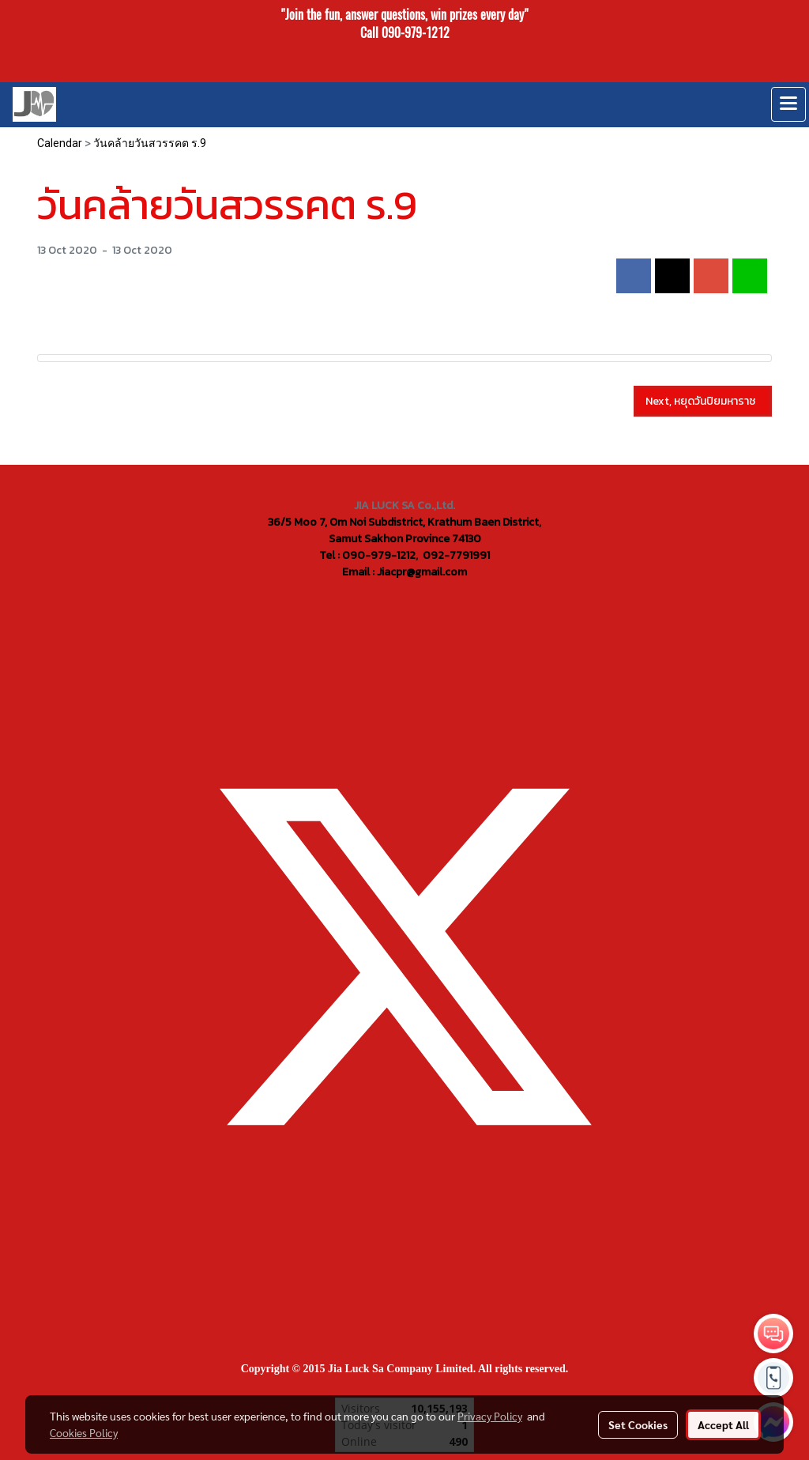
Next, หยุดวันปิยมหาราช (702, 401)
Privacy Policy (489, 1416)
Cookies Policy (84, 1432)
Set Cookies (638, 1424)
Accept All (723, 1424)
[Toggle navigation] (788, 104)
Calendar (59, 143)
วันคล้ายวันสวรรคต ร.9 (149, 143)
